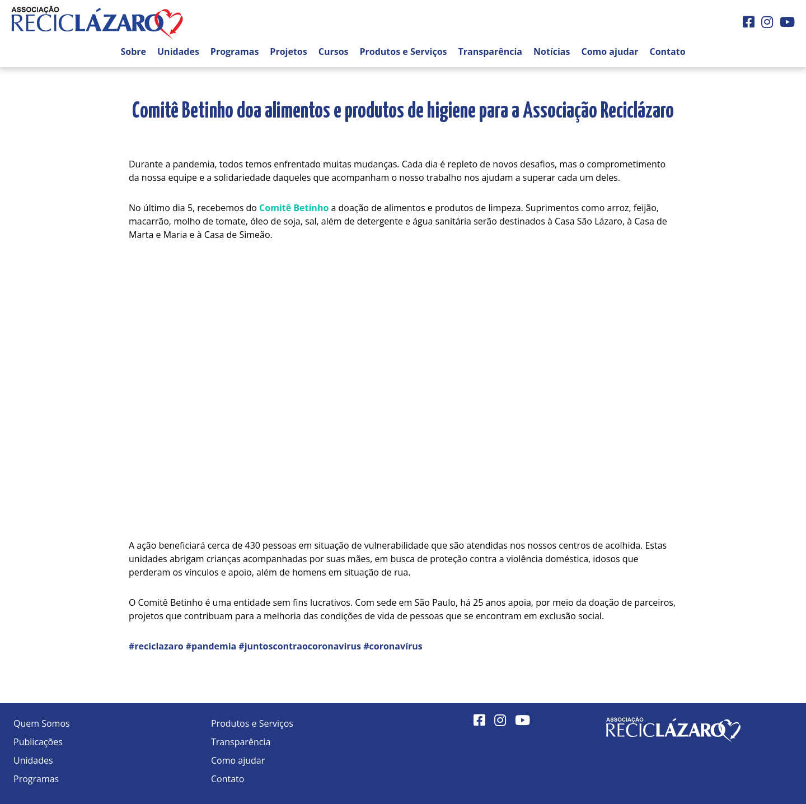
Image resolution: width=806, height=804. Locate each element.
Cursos (333, 51)
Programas (234, 51)
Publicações (38, 742)
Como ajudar (609, 51)
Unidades (178, 51)
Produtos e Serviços (403, 51)
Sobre (133, 51)
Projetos (288, 51)
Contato (667, 51)
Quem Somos (41, 723)
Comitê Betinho (294, 208)
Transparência (490, 51)
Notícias (551, 51)
